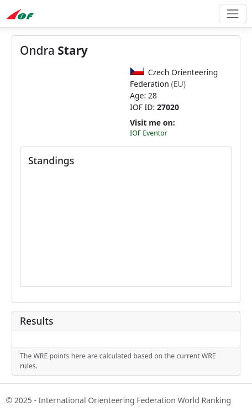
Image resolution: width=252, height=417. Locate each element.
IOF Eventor (148, 133)
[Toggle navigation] (232, 13)
